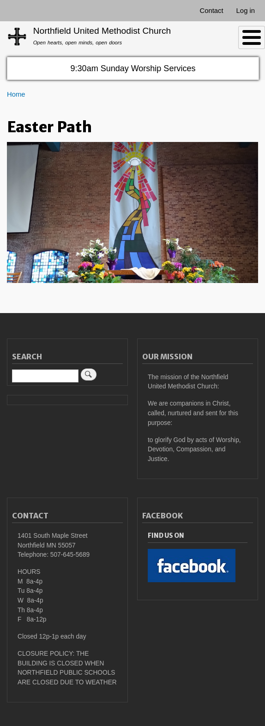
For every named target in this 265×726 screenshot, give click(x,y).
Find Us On (166, 536)
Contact (211, 10)
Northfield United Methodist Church (102, 31)
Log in (245, 10)
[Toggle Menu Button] (251, 37)
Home (16, 94)
